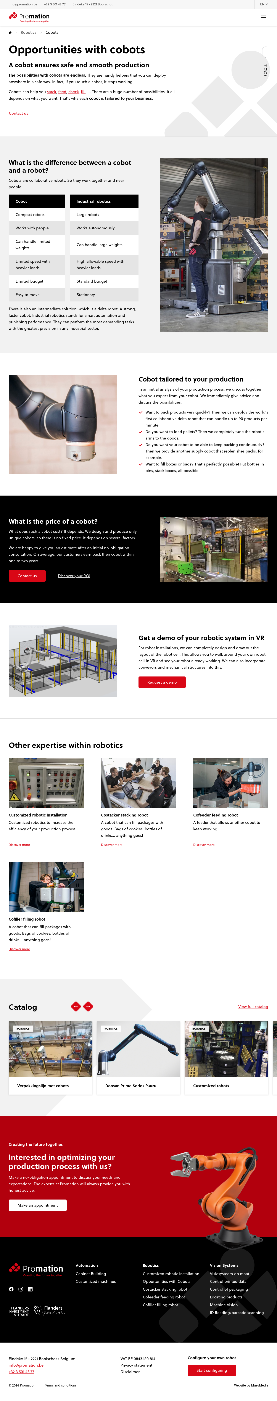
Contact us (18, 113)
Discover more (19, 844)
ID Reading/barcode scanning (237, 1312)
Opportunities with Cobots (166, 1281)
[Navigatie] (263, 17)
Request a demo (162, 682)
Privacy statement (136, 1365)
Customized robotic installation (171, 1273)
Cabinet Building (91, 1273)
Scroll (265, 59)
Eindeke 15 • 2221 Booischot (92, 4)
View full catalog (253, 1006)
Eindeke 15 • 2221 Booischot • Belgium (42, 1358)
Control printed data (228, 1281)
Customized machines (96, 1281)
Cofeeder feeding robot (164, 1297)
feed (62, 91)
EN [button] (264, 4)
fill (83, 91)
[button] (76, 1006)
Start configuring (211, 1370)
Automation (87, 1265)
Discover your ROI (74, 575)
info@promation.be (23, 4)
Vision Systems (224, 1265)
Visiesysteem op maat (229, 1273)
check (73, 91)
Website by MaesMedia (251, 1385)
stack (51, 91)
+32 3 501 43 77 (55, 4)
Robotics (28, 32)
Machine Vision (224, 1305)
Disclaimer (130, 1371)
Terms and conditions (61, 1385)
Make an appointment (38, 1205)
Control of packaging (229, 1289)
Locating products (226, 1297)
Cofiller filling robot (160, 1305)
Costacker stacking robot (165, 1289)
